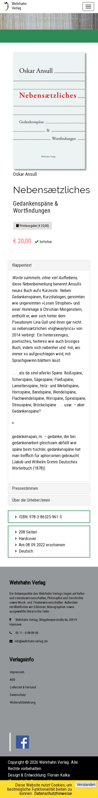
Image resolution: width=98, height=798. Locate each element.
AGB (12, 680)
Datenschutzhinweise (53, 793)
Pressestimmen (25, 488)
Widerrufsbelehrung (23, 702)
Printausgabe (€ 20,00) (32, 226)
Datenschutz (18, 695)
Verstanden (86, 785)
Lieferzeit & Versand (23, 687)
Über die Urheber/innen (31, 500)
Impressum (17, 672)
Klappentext (22, 265)
